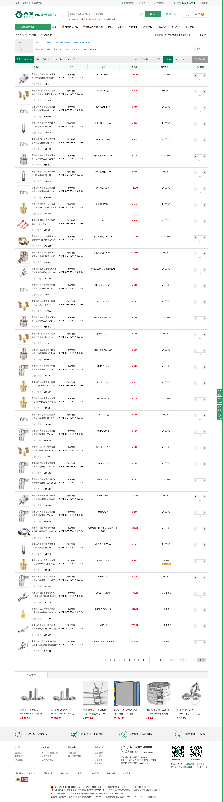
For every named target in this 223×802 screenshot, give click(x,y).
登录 (17, 3)
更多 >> (203, 35)
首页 (54, 27)
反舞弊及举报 (47, 760)
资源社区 (19, 760)
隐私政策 (200, 764)
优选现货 (70, 59)
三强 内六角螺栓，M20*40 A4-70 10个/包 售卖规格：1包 (32, 712)
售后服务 (98, 763)
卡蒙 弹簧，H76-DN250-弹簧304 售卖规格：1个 (95, 712)
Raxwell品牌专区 (94, 27)
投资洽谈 (64, 773)
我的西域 (129, 3)
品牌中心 (133, 27)
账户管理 (98, 756)
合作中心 (148, 27)
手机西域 (160, 3)
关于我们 (32, 773)
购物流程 (98, 760)
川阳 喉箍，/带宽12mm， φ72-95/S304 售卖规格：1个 (158, 712)
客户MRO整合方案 (50, 753)
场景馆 (162, 27)
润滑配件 (48, 35)
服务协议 (95, 773)
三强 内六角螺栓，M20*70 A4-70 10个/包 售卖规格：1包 (64, 712)
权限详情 (190, 764)
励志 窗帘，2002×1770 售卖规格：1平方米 (125, 712)
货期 (37, 59)
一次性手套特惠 (109, 19)
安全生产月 (73, 19)
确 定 (201, 660)
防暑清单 (83, 19)
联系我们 (79, 773)
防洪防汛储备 (94, 19)
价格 (46, 59)
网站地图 (19, 756)
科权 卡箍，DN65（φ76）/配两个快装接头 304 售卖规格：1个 (189, 712)
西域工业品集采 (116, 27)
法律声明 (48, 773)
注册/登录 (99, 753)
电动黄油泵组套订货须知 (175, 35)
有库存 (57, 59)
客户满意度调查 (75, 756)
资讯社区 (175, 27)
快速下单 (145, 3)
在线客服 (202, 3)
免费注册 (26, 3)
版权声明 (126, 773)
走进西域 (189, 27)
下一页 (161, 660)
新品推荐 (31, 675)
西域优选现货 (71, 27)
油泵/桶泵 (32, 35)
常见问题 (72, 753)
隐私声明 (111, 773)
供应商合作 (46, 756)
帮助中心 (38, 3)
